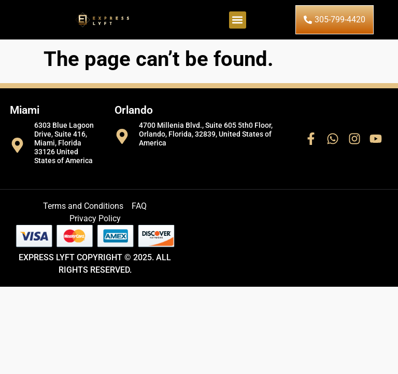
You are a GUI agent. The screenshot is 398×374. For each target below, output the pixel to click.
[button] (237, 20)
